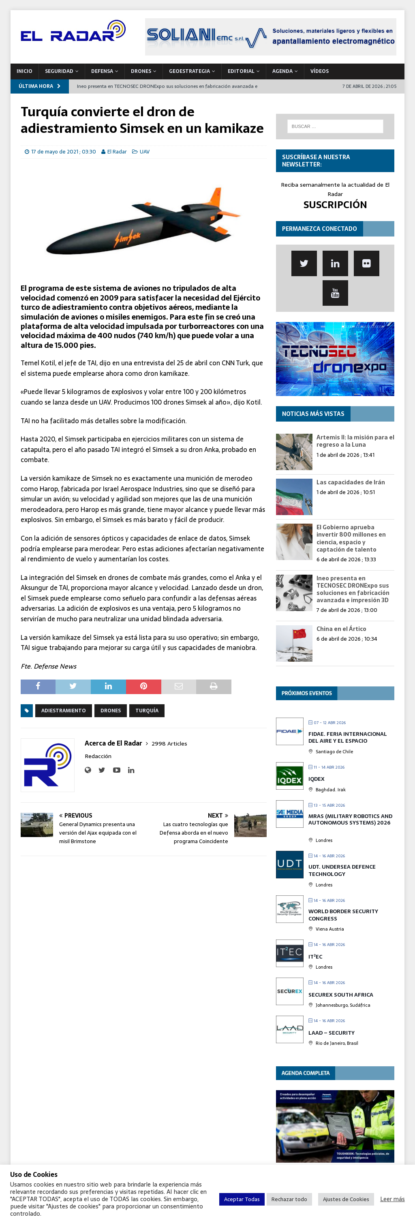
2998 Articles (169, 743)
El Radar (117, 151)
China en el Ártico (341, 628)
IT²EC (315, 956)
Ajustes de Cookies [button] (346, 1199)
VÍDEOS (319, 71)
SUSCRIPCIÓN (335, 205)
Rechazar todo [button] (289, 1199)
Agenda (282, 71)
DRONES (141, 71)
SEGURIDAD (59, 71)
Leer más (392, 1199)
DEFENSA (102, 71)
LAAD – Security (331, 1033)
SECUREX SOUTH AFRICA (340, 995)
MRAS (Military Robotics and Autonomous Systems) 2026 (350, 819)
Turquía (146, 711)
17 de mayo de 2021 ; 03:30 (63, 151)
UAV (145, 151)
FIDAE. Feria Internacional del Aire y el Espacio (347, 738)
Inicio (24, 71)
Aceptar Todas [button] (242, 1199)
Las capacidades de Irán (351, 482)
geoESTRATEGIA (189, 71)
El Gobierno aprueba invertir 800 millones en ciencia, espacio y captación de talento (351, 538)
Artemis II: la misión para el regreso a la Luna (355, 441)
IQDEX (316, 779)
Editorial (241, 71)
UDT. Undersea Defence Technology (342, 870)
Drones (111, 711)
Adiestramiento (63, 711)
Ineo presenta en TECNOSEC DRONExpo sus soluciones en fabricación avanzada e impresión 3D (353, 589)
